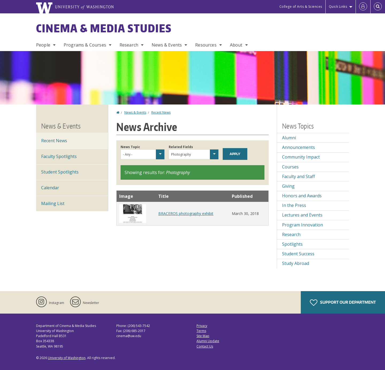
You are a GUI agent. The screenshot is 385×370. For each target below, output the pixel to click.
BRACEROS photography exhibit (185, 213)
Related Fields (181, 147)
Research (129, 45)
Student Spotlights (60, 172)
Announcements (298, 147)
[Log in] (363, 6)
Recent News (161, 112)
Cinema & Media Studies (104, 28)
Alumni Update (208, 341)
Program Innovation (302, 225)
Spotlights (292, 244)
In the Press (294, 205)
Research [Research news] (291, 234)
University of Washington (67, 358)
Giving (288, 186)
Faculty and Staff (298, 176)
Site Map (203, 336)
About (236, 45)
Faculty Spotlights (59, 156)
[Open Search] (378, 6)
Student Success (298, 254)
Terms (201, 331)
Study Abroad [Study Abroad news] (295, 263)
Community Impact (301, 157)
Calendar (50, 188)
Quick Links (338, 6)
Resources (205, 45)
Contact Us (205, 346)
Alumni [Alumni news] (289, 138)
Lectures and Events (302, 215)
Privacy (202, 325)
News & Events (167, 45)
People (43, 45)
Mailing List (52, 203)
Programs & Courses (85, 45)
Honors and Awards (302, 196)
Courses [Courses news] (290, 167)
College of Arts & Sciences (300, 6)
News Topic (130, 147)
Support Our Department (343, 302)
